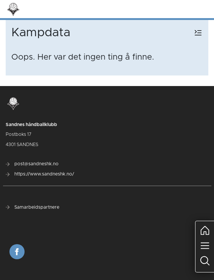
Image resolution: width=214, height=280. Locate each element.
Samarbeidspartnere (32, 207)
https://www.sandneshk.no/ (40, 174)
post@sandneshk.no (32, 164)
